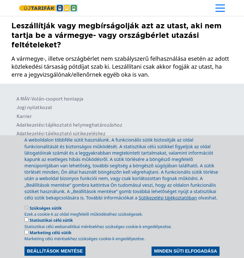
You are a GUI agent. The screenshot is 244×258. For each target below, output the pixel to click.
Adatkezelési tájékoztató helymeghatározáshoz (69, 125)
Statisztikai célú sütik (51, 229)
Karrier (24, 116)
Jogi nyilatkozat (34, 107)
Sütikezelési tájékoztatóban (168, 207)
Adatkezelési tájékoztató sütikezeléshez (61, 133)
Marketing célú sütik (50, 242)
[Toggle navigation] (220, 8)
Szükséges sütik (46, 217)
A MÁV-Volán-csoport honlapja (50, 98)
